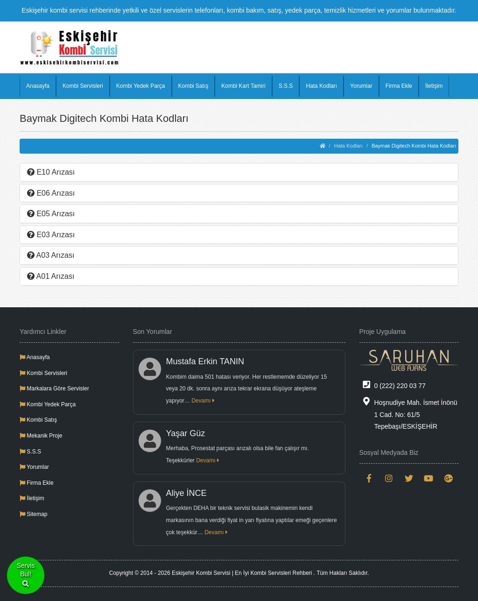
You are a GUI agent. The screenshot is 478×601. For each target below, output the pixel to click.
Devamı (203, 400)
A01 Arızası (50, 276)
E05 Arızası (51, 214)
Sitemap (33, 514)
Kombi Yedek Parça (140, 86)
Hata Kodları (321, 86)
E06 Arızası (51, 193)
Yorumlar (361, 86)
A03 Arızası (50, 255)
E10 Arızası (51, 172)
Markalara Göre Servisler (54, 388)
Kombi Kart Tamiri (243, 86)
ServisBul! (26, 575)
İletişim (434, 86)
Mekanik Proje (41, 435)
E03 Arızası (51, 235)
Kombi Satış (193, 86)
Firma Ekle (399, 86)
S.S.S (286, 86)
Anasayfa (37, 86)
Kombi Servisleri (83, 86)
